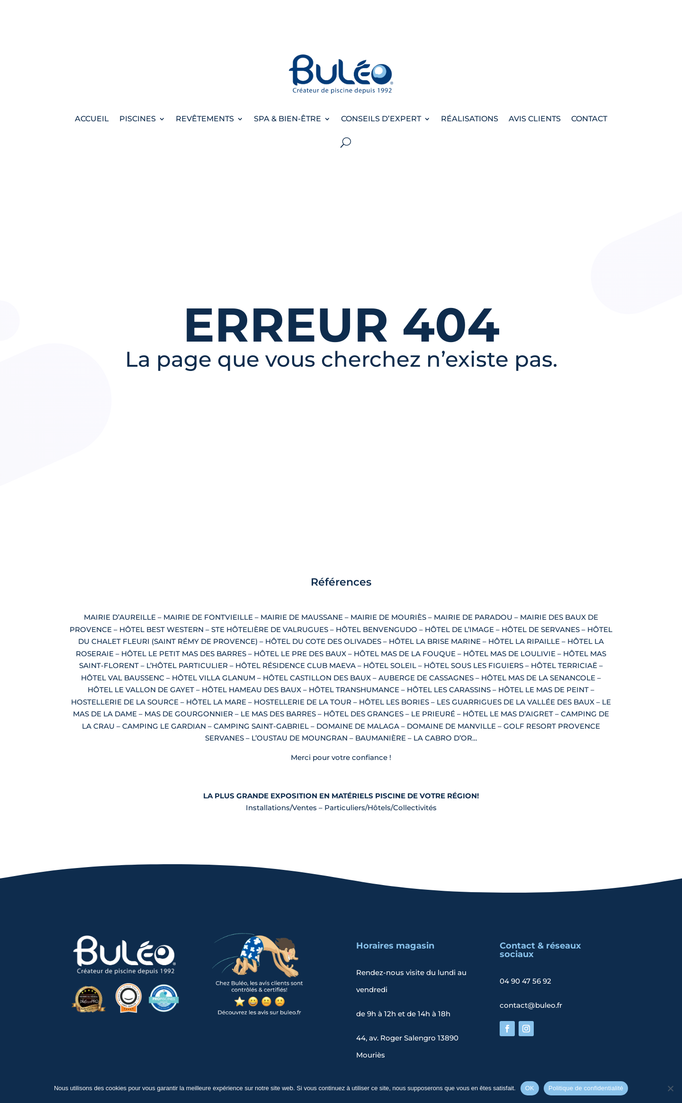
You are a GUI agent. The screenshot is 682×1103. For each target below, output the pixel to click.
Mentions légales (288, 1069)
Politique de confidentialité (376, 1069)
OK (529, 1088)
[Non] (670, 1088)
